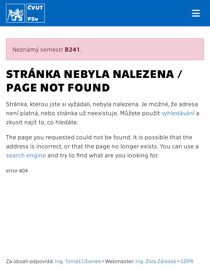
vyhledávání (178, 112)
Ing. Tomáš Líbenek (78, 261)
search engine (26, 154)
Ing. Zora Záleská (155, 261)
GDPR (186, 261)
